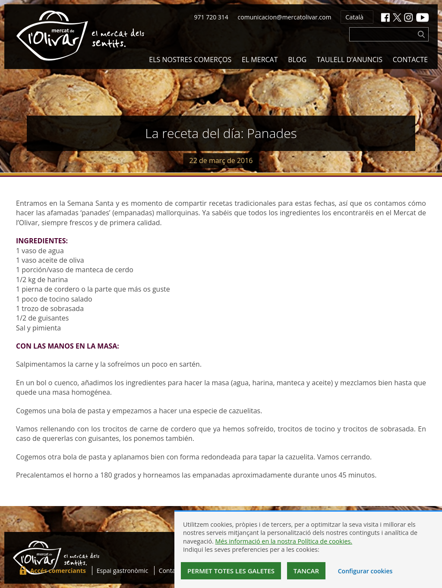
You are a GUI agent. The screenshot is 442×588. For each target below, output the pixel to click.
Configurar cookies (365, 571)
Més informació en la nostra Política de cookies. (284, 541)
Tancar (306, 570)
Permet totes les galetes (231, 570)
